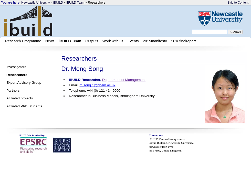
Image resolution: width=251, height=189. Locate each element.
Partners (12, 90)
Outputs (91, 41)
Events (133, 41)
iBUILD (58, 2)
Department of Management (123, 80)
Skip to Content (237, 2)
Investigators (16, 67)
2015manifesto (155, 41)
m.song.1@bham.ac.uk (98, 85)
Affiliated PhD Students (24, 106)
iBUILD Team (75, 2)
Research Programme (23, 41)
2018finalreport (183, 41)
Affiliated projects (19, 98)
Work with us (112, 41)
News (50, 41)
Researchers (16, 75)
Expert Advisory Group (23, 82)
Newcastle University (35, 2)
